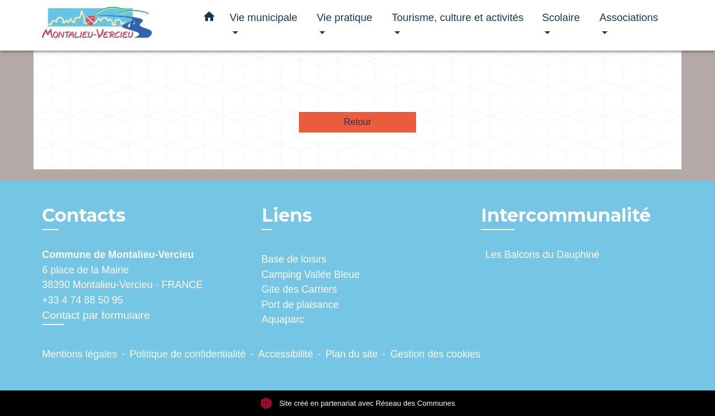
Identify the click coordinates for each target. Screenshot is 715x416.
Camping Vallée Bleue (310, 274)
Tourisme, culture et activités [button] (457, 17)
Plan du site (352, 354)
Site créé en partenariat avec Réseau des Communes (357, 403)
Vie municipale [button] (263, 17)
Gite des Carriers (299, 289)
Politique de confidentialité (188, 354)
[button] (209, 18)
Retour (357, 122)
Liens (286, 215)
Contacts (84, 215)
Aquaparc (282, 319)
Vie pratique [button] (344, 17)
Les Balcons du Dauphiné (542, 254)
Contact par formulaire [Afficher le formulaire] (96, 315)
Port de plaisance (300, 304)
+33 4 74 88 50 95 (82, 300)
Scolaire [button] (561, 17)
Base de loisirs (293, 259)
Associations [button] (629, 17)
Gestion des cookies (435, 354)
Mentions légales (79, 354)
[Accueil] (113, 25)
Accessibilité (285, 354)
